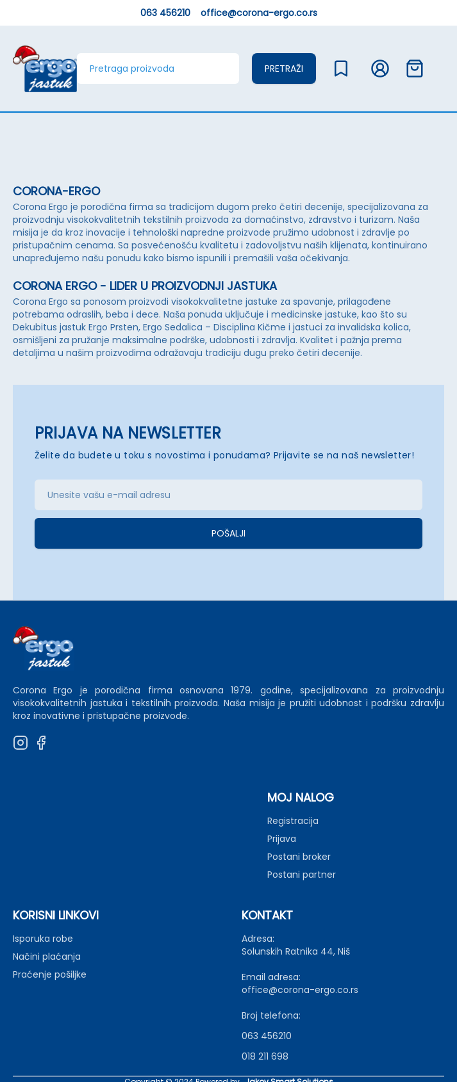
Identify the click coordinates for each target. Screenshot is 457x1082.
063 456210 (165, 12)
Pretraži (284, 68)
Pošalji (228, 533)
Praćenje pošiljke (50, 974)
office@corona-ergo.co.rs (259, 12)
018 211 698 (265, 1056)
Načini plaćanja (47, 956)
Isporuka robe (43, 938)
